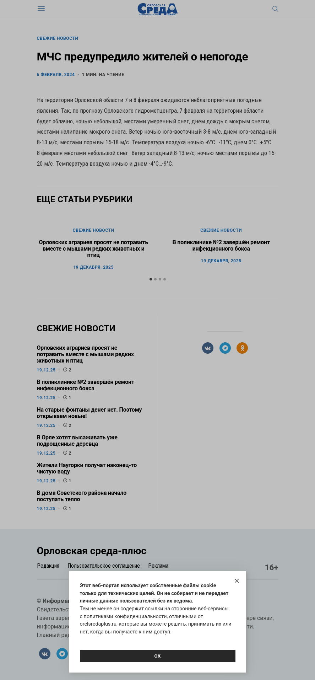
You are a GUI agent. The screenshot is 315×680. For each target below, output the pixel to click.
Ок (157, 656)
